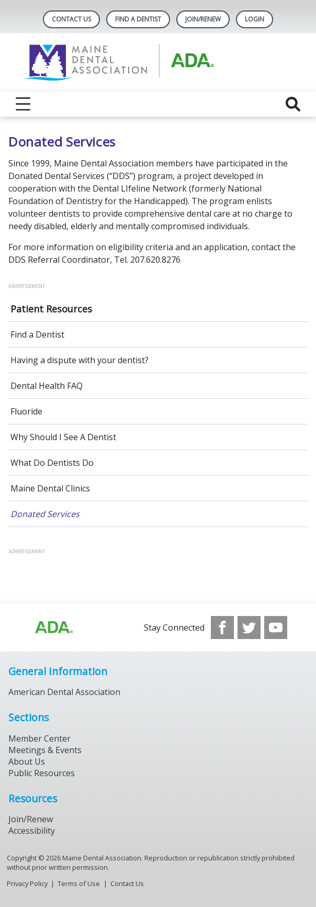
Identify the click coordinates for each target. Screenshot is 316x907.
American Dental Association (64, 692)
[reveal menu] (23, 104)
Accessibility (31, 830)
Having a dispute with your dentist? (79, 360)
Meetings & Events (45, 750)
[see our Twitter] (249, 627)
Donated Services (45, 514)
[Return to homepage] (158, 62)
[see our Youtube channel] (275, 627)
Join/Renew (203, 19)
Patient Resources (51, 309)
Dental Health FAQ (46, 385)
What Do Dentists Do (52, 462)
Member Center (39, 738)
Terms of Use (79, 883)
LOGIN (254, 19)
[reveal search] (293, 104)
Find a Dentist (37, 334)
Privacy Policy (27, 883)
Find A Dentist (138, 19)
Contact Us (71, 19)
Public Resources (41, 773)
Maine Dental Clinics (50, 488)
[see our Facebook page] (222, 627)
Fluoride (26, 411)
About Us (26, 761)
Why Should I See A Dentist (63, 437)
